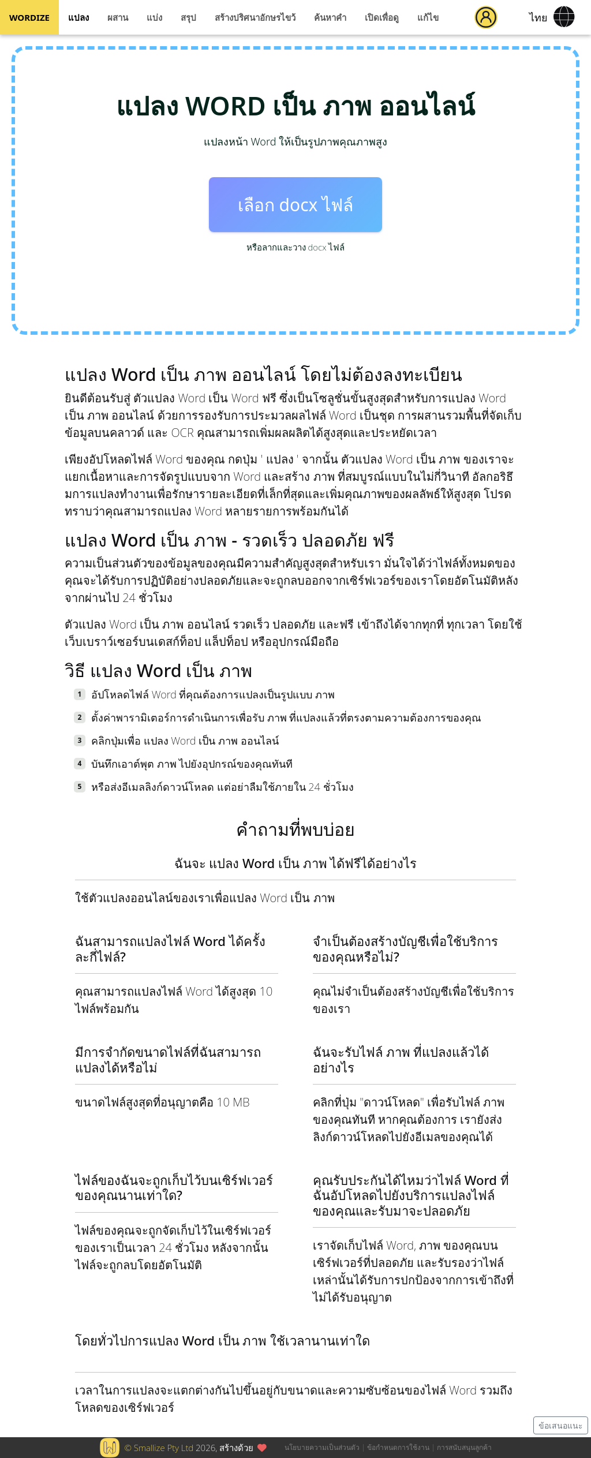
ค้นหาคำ (330, 17)
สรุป (188, 17)
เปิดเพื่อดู (382, 17)
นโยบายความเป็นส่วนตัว (322, 1447)
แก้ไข (428, 17)
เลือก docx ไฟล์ (295, 204)
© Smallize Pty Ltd (158, 1447)
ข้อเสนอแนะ (560, 1425)
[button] (486, 17)
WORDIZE (29, 17)
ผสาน (117, 17)
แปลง (78, 17)
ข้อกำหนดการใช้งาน (398, 1447)
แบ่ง (154, 17)
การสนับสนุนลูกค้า (464, 1447)
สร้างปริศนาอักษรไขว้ (255, 17)
